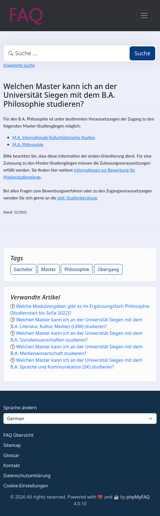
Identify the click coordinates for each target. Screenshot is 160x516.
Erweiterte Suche (19, 65)
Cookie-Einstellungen (25, 486)
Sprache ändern (20, 407)
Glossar (11, 455)
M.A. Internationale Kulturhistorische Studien (53, 137)
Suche (142, 53)
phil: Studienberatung (77, 198)
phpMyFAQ (138, 497)
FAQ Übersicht (18, 435)
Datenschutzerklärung (26, 475)
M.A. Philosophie (27, 144)
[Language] (80, 418)
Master (48, 269)
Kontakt (11, 465)
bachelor (23, 269)
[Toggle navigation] (144, 15)
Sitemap (12, 445)
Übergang (108, 269)
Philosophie (77, 269)
